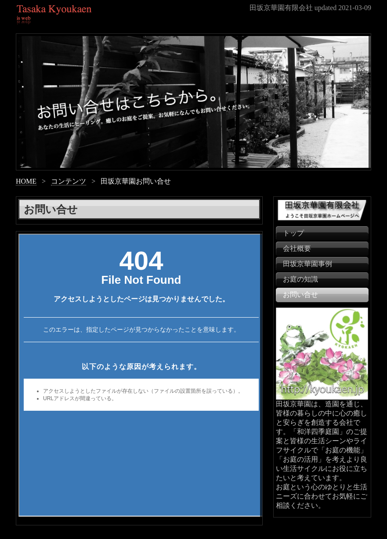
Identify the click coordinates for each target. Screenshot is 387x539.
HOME (26, 181)
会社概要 (297, 248)
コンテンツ (68, 181)
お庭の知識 (300, 279)
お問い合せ (300, 294)
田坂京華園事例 (307, 264)
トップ (293, 233)
